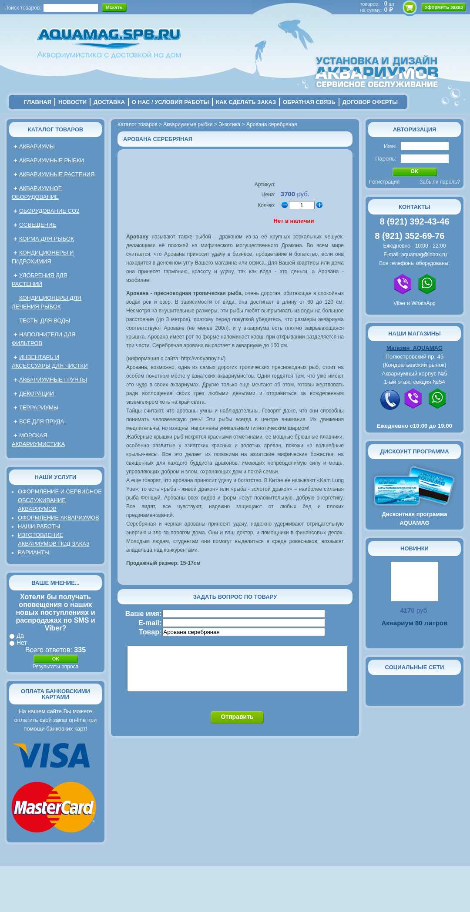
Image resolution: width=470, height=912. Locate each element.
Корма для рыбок (46, 238)
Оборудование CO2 (49, 211)
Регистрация (384, 181)
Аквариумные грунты (53, 379)
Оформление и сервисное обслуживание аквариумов (60, 500)
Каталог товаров (55, 129)
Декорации (36, 393)
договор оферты (370, 102)
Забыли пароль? (440, 181)
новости (72, 102)
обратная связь (309, 102)
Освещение (37, 224)
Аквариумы (37, 146)
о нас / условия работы (170, 102)
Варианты (33, 552)
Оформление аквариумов (58, 517)
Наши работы (39, 526)
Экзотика (229, 124)
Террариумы (38, 407)
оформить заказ (443, 7)
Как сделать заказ (246, 102)
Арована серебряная (271, 124)
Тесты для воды (44, 320)
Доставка (109, 102)
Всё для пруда (41, 421)
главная (37, 102)
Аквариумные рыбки (51, 160)
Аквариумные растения (56, 174)
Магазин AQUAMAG (414, 348)
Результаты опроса (56, 667)
